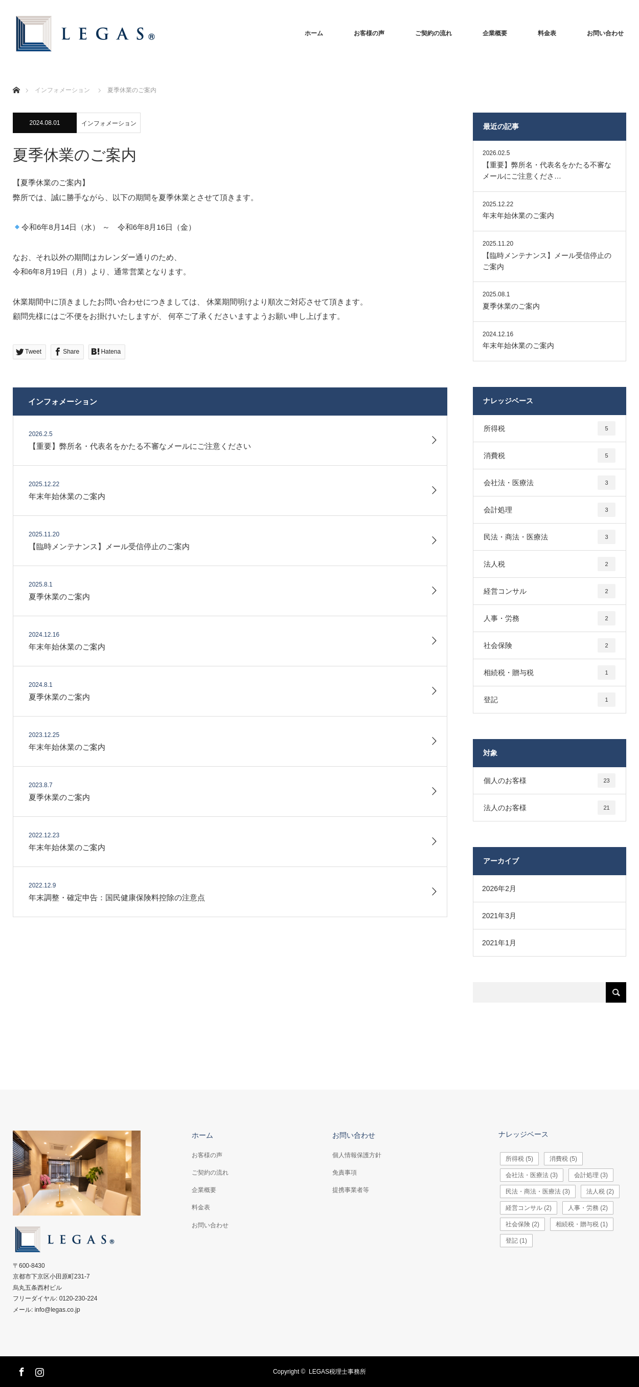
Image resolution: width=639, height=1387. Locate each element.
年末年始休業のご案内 (518, 215)
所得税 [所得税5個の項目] (549, 428)
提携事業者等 (350, 1190)
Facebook (20, 1370)
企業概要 (495, 33)
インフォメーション (108, 123)
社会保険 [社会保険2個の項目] (549, 645)
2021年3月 (499, 916)
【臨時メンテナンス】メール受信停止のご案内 (547, 261)
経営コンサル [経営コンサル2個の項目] (549, 591)
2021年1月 (499, 943)
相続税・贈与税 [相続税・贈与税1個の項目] (549, 672)
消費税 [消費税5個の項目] (549, 455)
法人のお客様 (549, 807)
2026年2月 (499, 888)
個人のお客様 (549, 780)
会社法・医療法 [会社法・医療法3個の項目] (549, 482)
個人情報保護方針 (356, 1155)
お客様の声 (369, 33)
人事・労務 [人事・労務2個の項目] (549, 618)
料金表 (547, 33)
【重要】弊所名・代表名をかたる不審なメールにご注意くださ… (547, 170)
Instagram (38, 1370)
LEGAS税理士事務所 (337, 1371)
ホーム (314, 33)
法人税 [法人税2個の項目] (549, 564)
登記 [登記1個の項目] (549, 699)
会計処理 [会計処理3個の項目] (549, 510)
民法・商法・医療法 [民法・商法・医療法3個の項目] (549, 537)
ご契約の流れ (433, 33)
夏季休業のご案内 (511, 306)
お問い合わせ (605, 33)
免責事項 (344, 1172)
